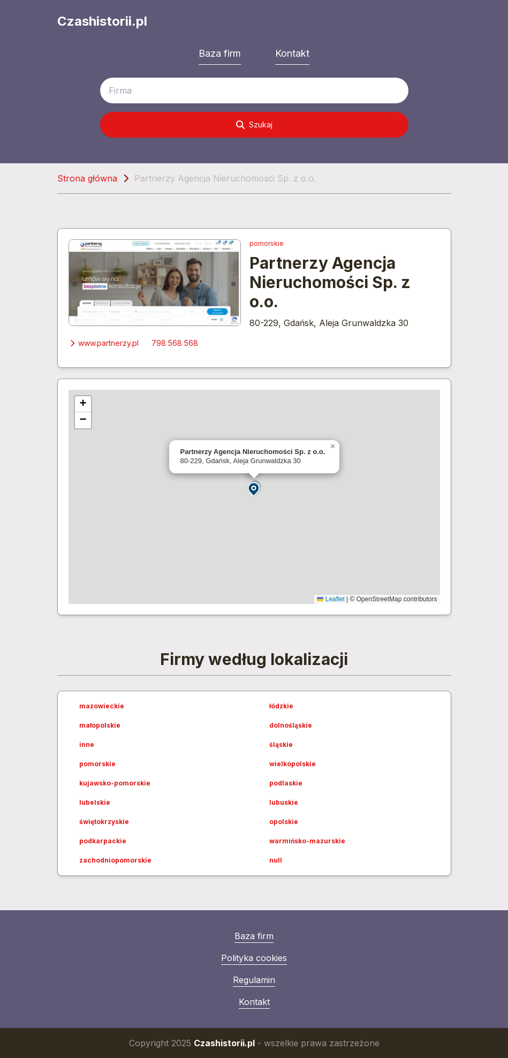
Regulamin (254, 979)
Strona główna (87, 178)
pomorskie (266, 243)
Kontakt (292, 53)
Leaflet (330, 599)
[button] (254, 488)
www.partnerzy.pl (104, 342)
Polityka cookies (254, 958)
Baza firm (220, 53)
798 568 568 (174, 342)
